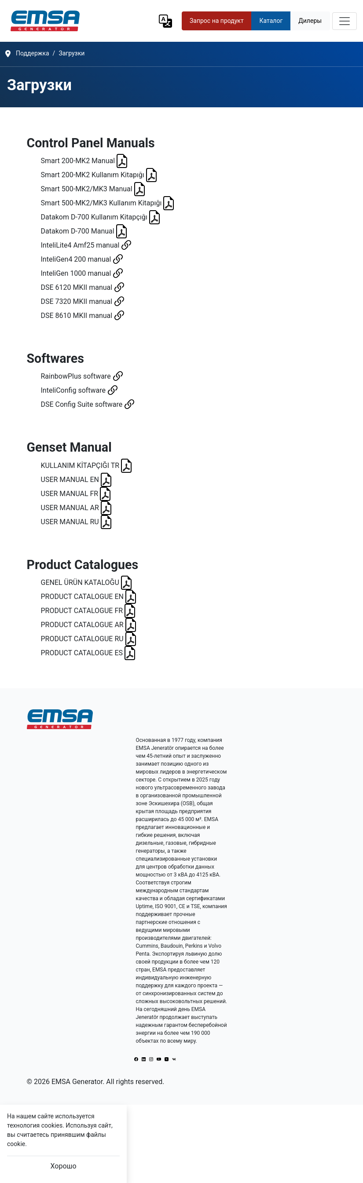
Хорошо (63, 1166)
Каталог (271, 20)
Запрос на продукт (217, 20)
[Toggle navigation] (344, 21)
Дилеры (310, 20)
